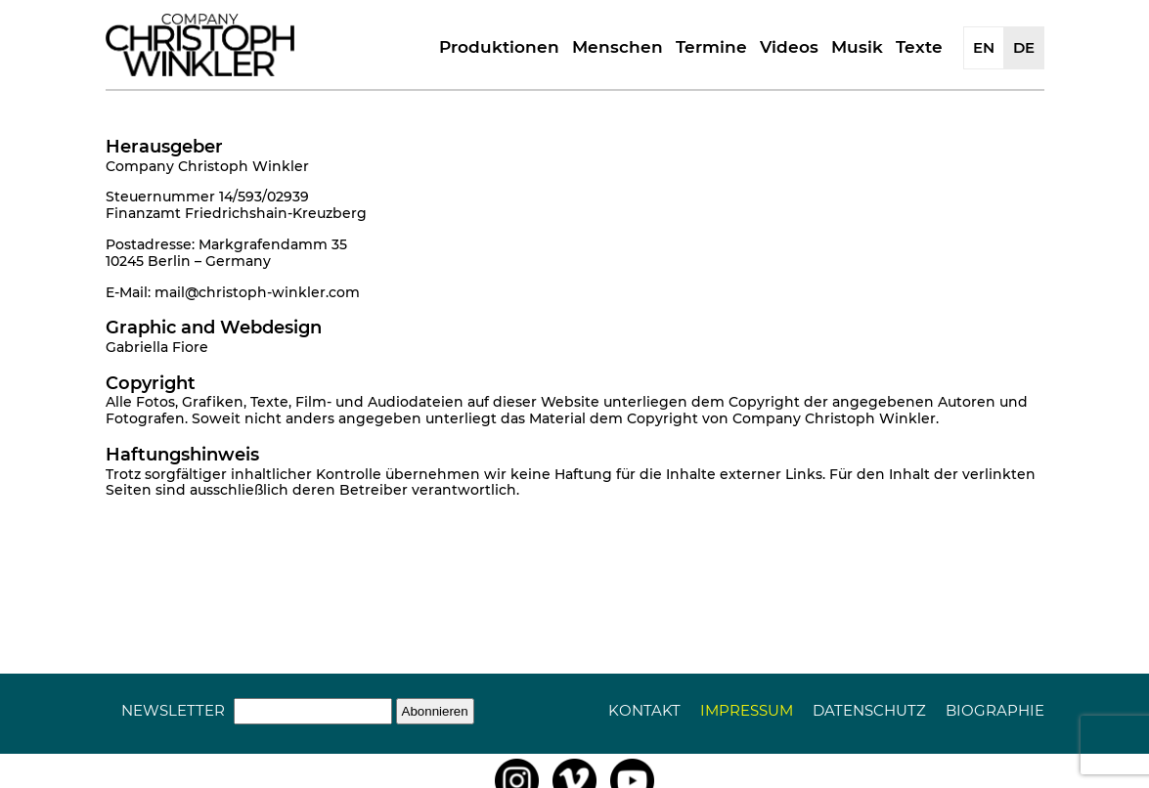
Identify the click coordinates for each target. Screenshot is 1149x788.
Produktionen (499, 47)
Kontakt (644, 710)
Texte (919, 47)
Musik (857, 47)
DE (1024, 47)
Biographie (995, 710)
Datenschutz (869, 710)
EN (983, 47)
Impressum (746, 710)
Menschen (617, 47)
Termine (711, 47)
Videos (789, 47)
